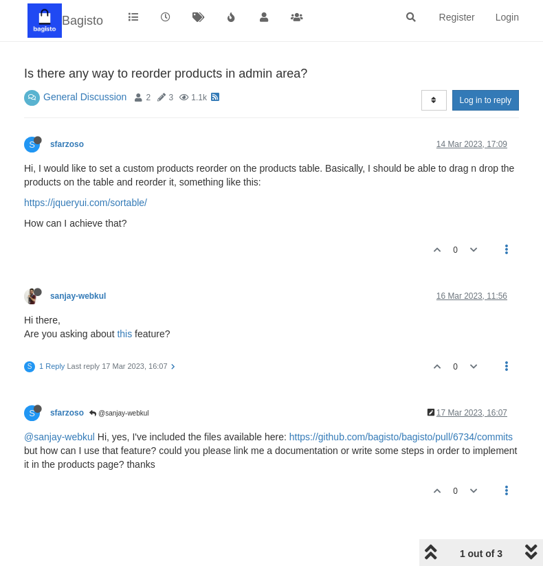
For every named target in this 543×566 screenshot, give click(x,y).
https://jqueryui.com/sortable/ (85, 202)
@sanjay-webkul (118, 413)
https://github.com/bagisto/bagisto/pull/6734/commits (401, 436)
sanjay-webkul (78, 296)
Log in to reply (485, 100)
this (124, 333)
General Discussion (84, 96)
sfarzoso (67, 144)
